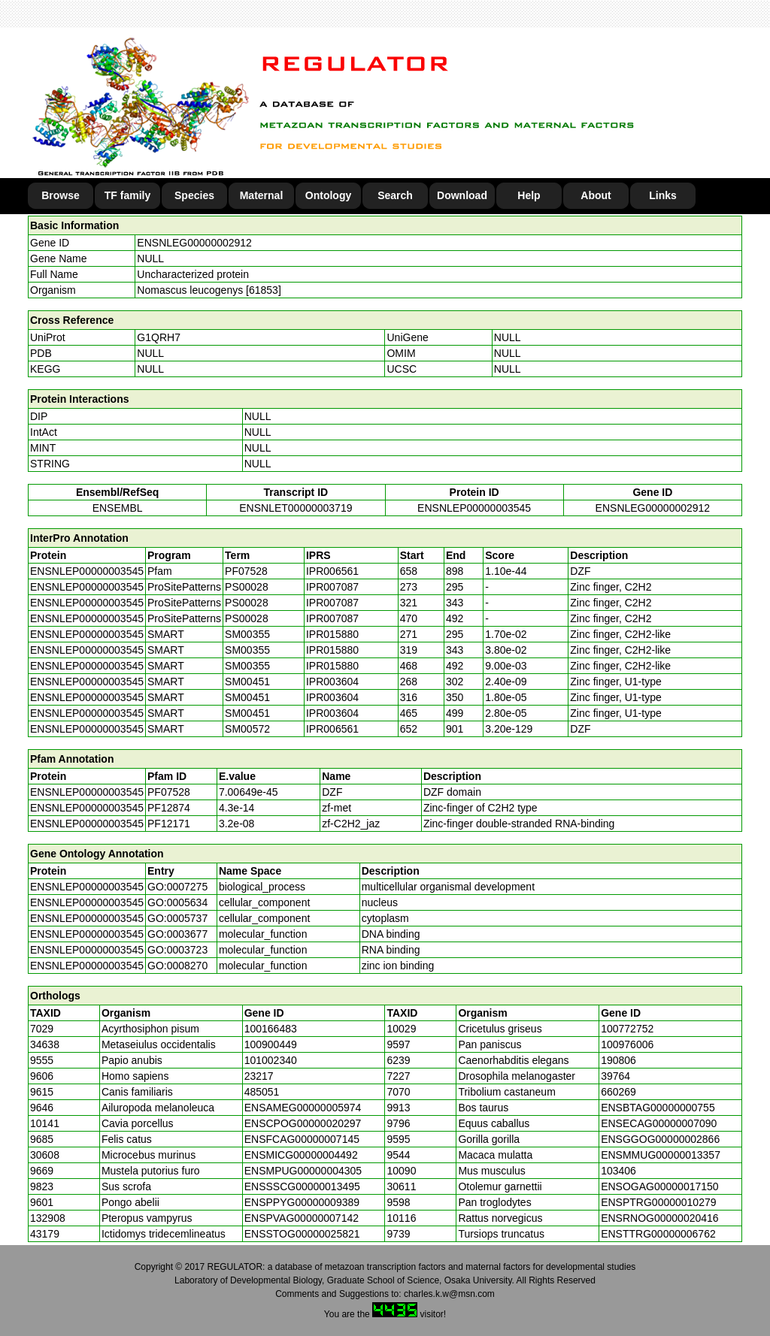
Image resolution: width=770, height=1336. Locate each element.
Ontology (328, 195)
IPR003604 (332, 682)
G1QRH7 (158, 337)
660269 (618, 1092)
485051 (262, 1092)
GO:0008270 (177, 966)
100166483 (270, 1029)
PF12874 (168, 808)
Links (663, 195)
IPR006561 (332, 571)
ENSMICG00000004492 (301, 1155)
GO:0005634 (177, 902)
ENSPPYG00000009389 (301, 1202)
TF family (127, 195)
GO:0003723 (177, 950)
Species (194, 195)
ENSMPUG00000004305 (303, 1171)
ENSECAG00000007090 (659, 1123)
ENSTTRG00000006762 (658, 1234)
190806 (618, 1060)
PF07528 (168, 792)
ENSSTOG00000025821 (302, 1234)
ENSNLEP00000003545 (474, 508)
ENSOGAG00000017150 (659, 1186)
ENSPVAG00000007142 (301, 1218)
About (596, 195)
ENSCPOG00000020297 (303, 1123)
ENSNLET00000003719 (295, 508)
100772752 (627, 1029)
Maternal (261, 195)
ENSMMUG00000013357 (660, 1155)
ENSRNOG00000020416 (659, 1218)
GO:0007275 (177, 887)
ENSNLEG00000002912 (194, 243)
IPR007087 (332, 587)
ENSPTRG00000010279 (658, 1202)
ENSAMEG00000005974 (303, 1108)
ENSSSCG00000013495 (302, 1186)
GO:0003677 (177, 934)
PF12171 (168, 824)
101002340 (270, 1060)
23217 (259, 1076)
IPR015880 (332, 634)
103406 (618, 1171)
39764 (615, 1076)
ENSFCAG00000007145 (301, 1139)
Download (462, 195)
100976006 (627, 1044)
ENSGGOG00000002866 (660, 1139)
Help (528, 195)
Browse (60, 195)
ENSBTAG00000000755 (658, 1108)
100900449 (270, 1044)
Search (395, 195)
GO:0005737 (177, 918)
